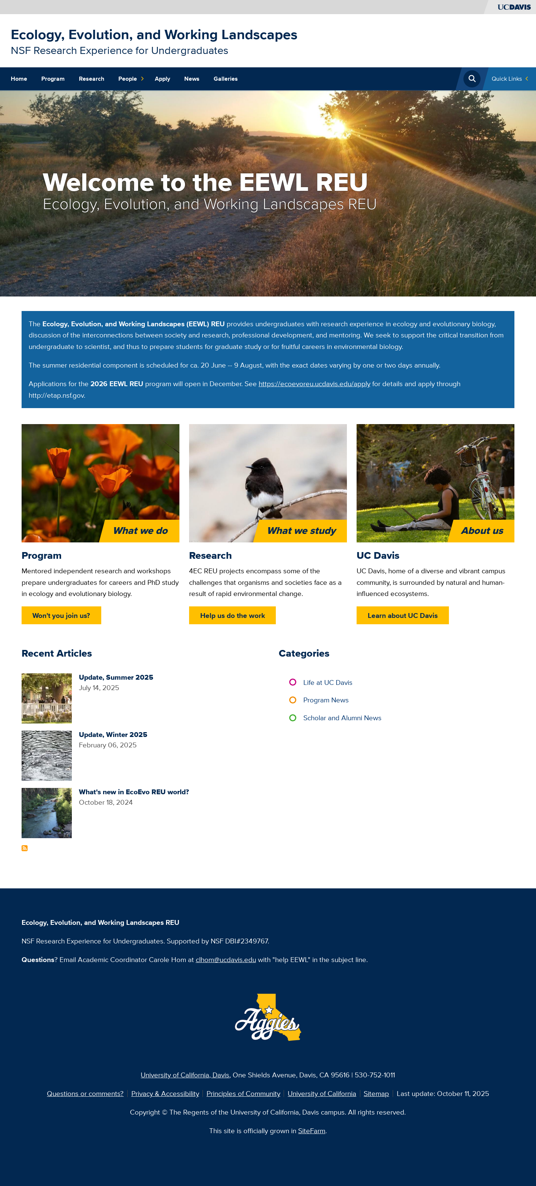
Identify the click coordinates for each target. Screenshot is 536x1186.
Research (91, 78)
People (131, 78)
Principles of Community (243, 1093)
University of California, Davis (185, 1075)
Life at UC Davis (327, 682)
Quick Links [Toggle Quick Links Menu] (507, 78)
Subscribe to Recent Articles (25, 848)
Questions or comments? (85, 1093)
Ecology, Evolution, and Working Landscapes (154, 34)
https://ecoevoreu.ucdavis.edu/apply (314, 383)
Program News (326, 700)
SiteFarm (311, 1130)
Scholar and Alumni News (342, 717)
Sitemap (376, 1093)
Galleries (226, 78)
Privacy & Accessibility (165, 1093)
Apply (162, 78)
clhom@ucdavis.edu (226, 959)
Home (19, 78)
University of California (322, 1093)
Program (53, 78)
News (192, 78)
